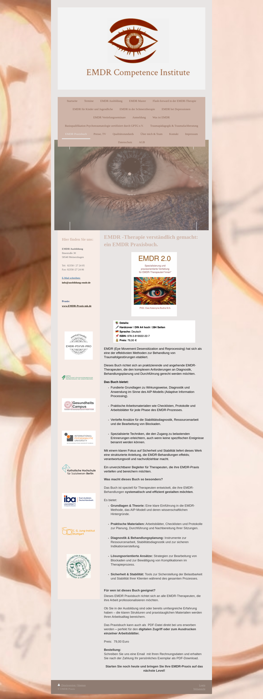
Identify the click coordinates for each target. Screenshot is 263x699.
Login (202, 685)
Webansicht (199, 688)
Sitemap (81, 685)
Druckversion (67, 685)
